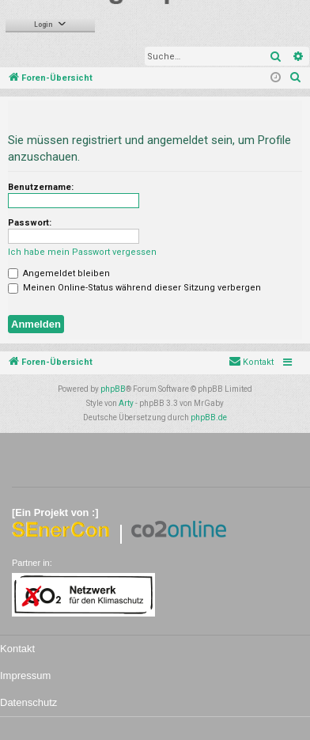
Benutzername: (41, 187)
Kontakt (17, 649)
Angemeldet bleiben (59, 273)
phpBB (113, 389)
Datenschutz (28, 702)
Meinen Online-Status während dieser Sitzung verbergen (134, 288)
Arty (126, 403)
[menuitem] (296, 78)
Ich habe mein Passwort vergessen (82, 252)
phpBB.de (209, 417)
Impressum (25, 675)
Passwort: (29, 223)
